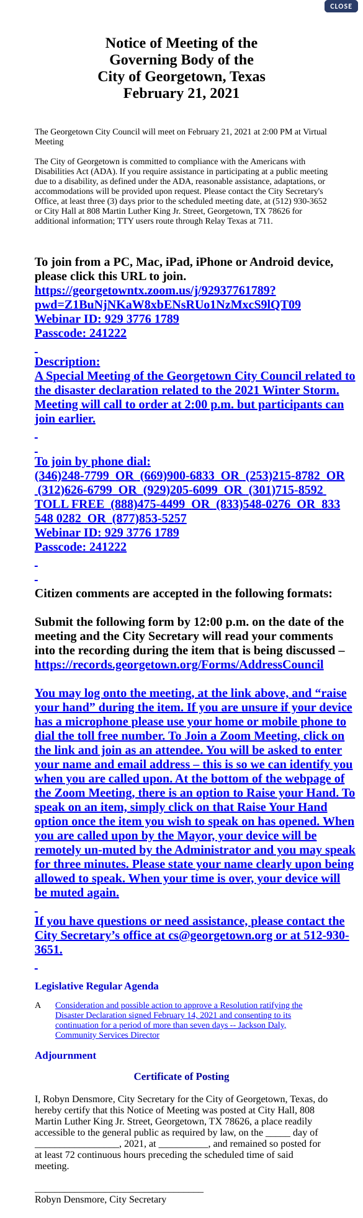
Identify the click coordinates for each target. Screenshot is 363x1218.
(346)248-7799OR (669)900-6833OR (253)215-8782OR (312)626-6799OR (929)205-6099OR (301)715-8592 (190, 483)
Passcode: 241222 (81, 333)
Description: (68, 362)
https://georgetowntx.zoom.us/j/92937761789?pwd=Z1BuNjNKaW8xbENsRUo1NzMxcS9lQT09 (168, 298)
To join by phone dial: (93, 461)
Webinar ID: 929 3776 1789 (107, 319)
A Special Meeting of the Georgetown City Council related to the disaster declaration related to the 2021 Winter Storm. (195, 383)
